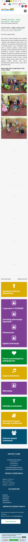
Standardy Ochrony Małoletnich (11, 292)
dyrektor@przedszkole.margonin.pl (14, 467)
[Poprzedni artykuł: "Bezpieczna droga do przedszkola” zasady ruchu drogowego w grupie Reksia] (6, 279)
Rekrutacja (7, 391)
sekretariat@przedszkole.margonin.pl (14, 469)
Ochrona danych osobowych (10, 439)
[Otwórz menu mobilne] (25, 11)
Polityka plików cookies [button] (7, 537)
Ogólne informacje (11, 343)
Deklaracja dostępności (10, 521)
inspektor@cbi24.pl (18, 516)
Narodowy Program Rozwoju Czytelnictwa (12, 422)
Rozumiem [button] (22, 540)
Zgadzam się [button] (14, 540)
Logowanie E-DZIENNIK (13, 308)
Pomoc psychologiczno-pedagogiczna (13, 359)
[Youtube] (25, 6)
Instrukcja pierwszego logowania (12, 320)
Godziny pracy (6, 496)
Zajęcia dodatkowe (11, 376)
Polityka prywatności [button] (16, 537)
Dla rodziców (6, 498)
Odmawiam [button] (5, 540)
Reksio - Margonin (18, 29)
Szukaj (19, 6)
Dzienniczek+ (8, 332)
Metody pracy (6, 500)
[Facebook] (22, 6)
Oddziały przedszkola (12, 406)
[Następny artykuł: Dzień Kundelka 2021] (22, 279)
